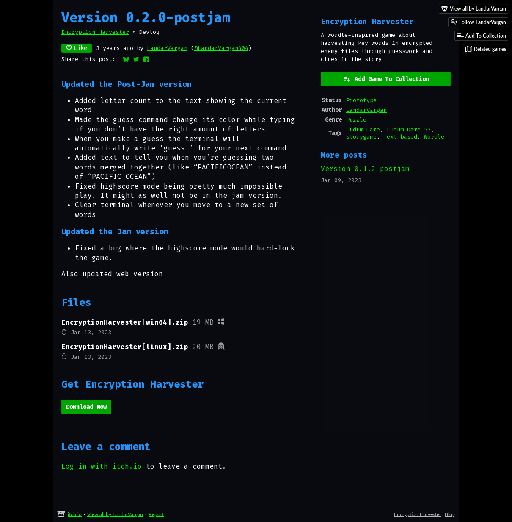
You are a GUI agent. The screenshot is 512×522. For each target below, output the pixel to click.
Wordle (434, 136)
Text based (400, 136)
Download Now (86, 407)
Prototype (361, 100)
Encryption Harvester (95, 32)
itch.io (75, 514)
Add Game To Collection (386, 79)
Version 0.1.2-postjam (365, 168)
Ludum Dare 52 (409, 129)
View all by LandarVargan (115, 514)
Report (156, 514)
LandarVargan (167, 48)
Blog (450, 514)
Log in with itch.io (101, 466)
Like (76, 48)
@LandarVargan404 (221, 48)
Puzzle (356, 119)
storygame (361, 136)
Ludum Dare (363, 129)
